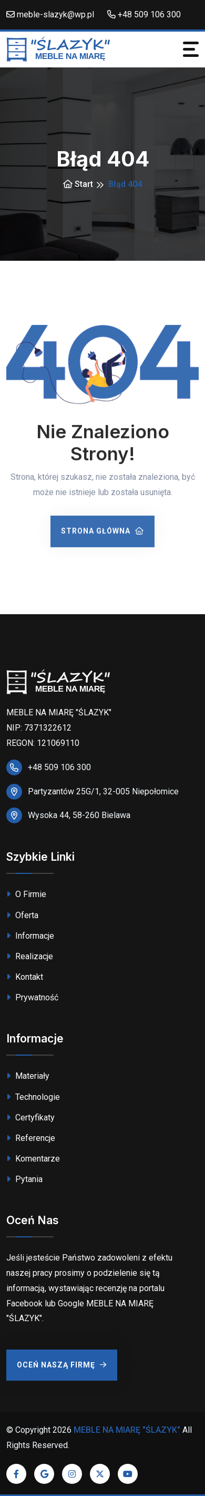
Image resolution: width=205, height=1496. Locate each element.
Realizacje (29, 956)
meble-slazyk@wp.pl (50, 14)
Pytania (24, 1179)
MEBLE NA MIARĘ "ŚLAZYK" (127, 1430)
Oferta (22, 915)
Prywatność (32, 997)
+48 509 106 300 (144, 14)
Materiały (27, 1076)
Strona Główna (102, 532)
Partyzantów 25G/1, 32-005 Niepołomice (103, 791)
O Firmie (26, 894)
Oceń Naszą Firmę (62, 1365)
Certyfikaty (30, 1118)
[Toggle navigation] (191, 49)
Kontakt (24, 977)
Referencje (30, 1138)
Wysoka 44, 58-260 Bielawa (79, 815)
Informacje (30, 936)
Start (78, 184)
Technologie (33, 1097)
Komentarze (33, 1159)
